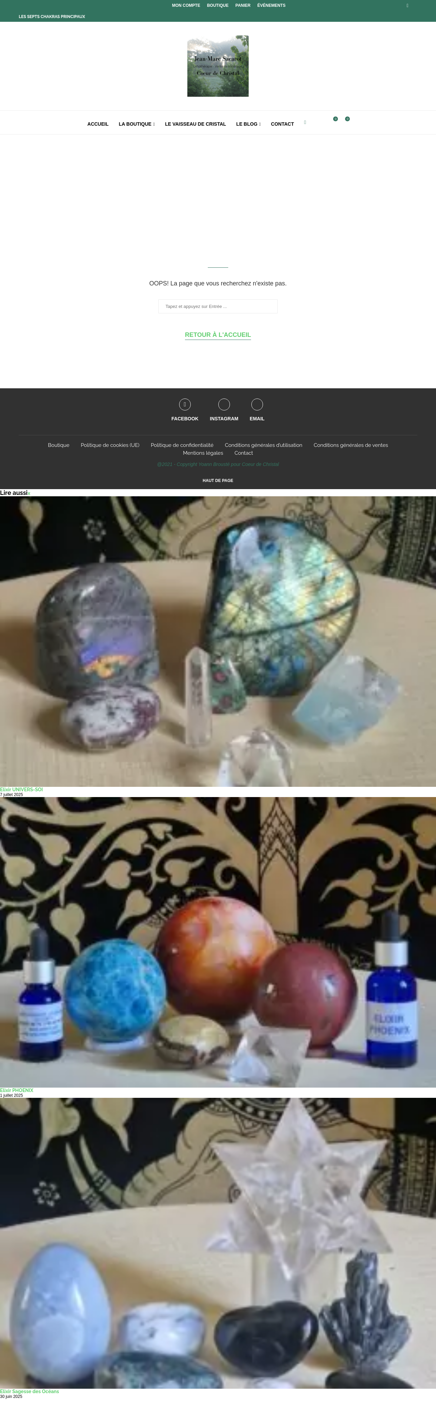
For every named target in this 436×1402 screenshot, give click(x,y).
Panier (242, 5)
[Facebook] (407, 5)
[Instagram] (224, 415)
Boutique (218, 5)
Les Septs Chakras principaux (52, 16)
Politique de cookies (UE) (110, 448)
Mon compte (186, 5)
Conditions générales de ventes (351, 448)
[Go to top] (218, 483)
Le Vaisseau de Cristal (195, 124)
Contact (282, 124)
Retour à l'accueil (218, 337)
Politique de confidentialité (182, 448)
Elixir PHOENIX (16, 1093)
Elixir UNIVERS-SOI (21, 792)
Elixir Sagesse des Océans (29, 1394)
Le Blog (247, 124)
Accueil (98, 124)
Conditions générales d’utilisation (263, 448)
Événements (271, 5)
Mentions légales (203, 456)
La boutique (135, 124)
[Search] (321, 124)
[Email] (257, 415)
